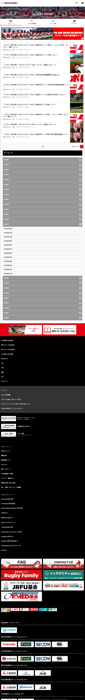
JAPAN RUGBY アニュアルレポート (12, 408)
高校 (2, 372)
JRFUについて (5, 451)
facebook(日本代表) (7, 503)
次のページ (75, 146)
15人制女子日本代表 (7, 354)
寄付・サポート (5, 469)
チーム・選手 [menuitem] (53, 23)
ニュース (3, 390)
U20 (2, 368)
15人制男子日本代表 (14, 9)
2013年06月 (8, 253)
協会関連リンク (5, 460)
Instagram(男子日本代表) (8, 541)
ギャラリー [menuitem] (74, 23)
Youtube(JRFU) (6, 527)
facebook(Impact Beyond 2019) (11, 508)
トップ (3, 9)
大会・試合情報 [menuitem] (32, 23)
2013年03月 (8, 265)
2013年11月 (8, 233)
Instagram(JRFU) (6, 536)
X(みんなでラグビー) (7, 522)
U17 (2, 377)
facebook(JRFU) (6, 499)
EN (78, 3)
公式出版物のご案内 (7, 473)
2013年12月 (8, 229)
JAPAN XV (4, 358)
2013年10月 (8, 237)
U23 (2, 363)
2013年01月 (8, 273)
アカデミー (4, 381)
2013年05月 (8, 257)
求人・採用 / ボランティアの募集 (11, 487)
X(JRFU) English (6, 518)
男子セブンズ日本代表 (7, 345)
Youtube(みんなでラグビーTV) (10, 532)
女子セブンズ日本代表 (7, 349)
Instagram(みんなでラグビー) (10, 545)
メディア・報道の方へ (7, 478)
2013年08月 (8, 245)
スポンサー (4, 464)
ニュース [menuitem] (10, 23)
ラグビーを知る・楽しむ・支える (11, 399)
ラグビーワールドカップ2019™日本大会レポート (16, 404)
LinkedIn (4, 550)
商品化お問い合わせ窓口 (8, 483)
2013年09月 (8, 241)
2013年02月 (8, 269)
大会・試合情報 (5, 395)
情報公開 (3, 455)
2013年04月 (8, 261)
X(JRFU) (3, 513)
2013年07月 (8, 249)
